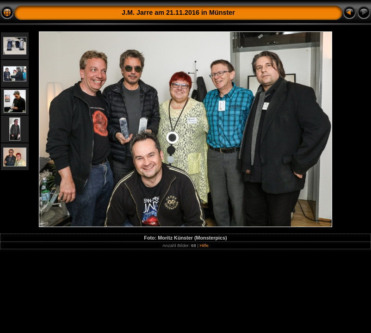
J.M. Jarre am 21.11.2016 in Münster (178, 12)
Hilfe (204, 245)
